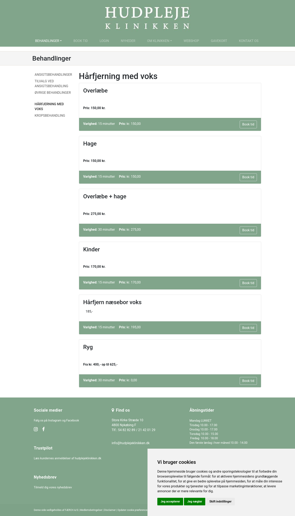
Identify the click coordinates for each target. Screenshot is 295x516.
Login (104, 41)
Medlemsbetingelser (91, 510)
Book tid (80, 41)
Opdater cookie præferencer (133, 510)
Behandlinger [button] (47, 41)
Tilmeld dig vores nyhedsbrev (53, 487)
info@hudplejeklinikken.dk (131, 443)
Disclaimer (110, 510)
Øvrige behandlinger (53, 93)
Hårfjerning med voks (49, 106)
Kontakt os (248, 41)
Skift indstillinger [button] (220, 501)
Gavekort (219, 41)
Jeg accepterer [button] (170, 501)
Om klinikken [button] (158, 41)
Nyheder (128, 41)
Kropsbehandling (50, 115)
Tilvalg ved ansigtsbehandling (51, 83)
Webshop (191, 41)
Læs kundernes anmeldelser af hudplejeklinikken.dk (67, 458)
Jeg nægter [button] (194, 501)
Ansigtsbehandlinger (53, 75)
